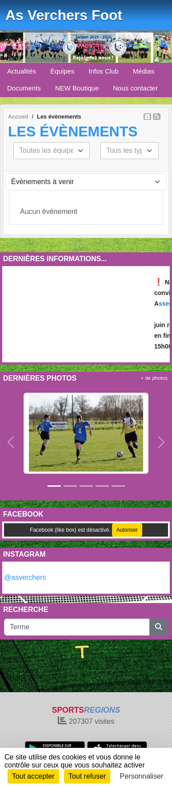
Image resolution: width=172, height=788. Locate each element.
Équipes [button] (62, 71)
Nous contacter (135, 88)
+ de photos (154, 378)
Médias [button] (143, 71)
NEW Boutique (77, 88)
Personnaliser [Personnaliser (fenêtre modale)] (142, 776)
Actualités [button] (21, 71)
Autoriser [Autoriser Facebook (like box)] (127, 530)
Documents (24, 88)
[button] (10, 442)
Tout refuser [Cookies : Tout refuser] (87, 776)
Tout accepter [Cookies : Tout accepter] (33, 776)
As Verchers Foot (63, 15)
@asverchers (25, 577)
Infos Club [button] (103, 71)
